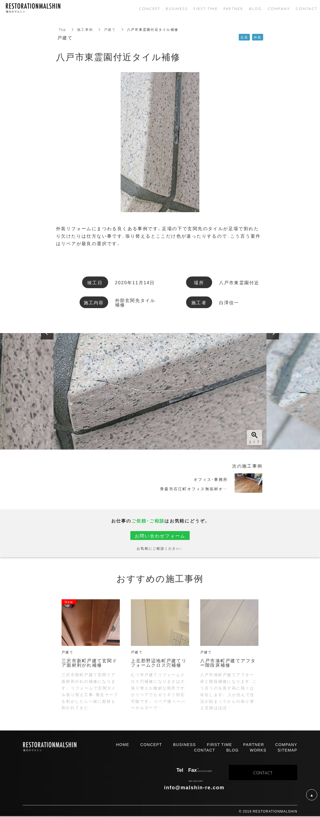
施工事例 (85, 29)
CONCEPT (151, 744)
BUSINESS (184, 744)
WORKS (258, 750)
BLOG (232, 750)
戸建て (110, 29)
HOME (122, 744)
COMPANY (286, 744)
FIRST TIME (219, 744)
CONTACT (204, 750)
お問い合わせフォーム (160, 535)
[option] (160, 391)
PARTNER (253, 744)
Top (62, 29)
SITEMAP (287, 750)
